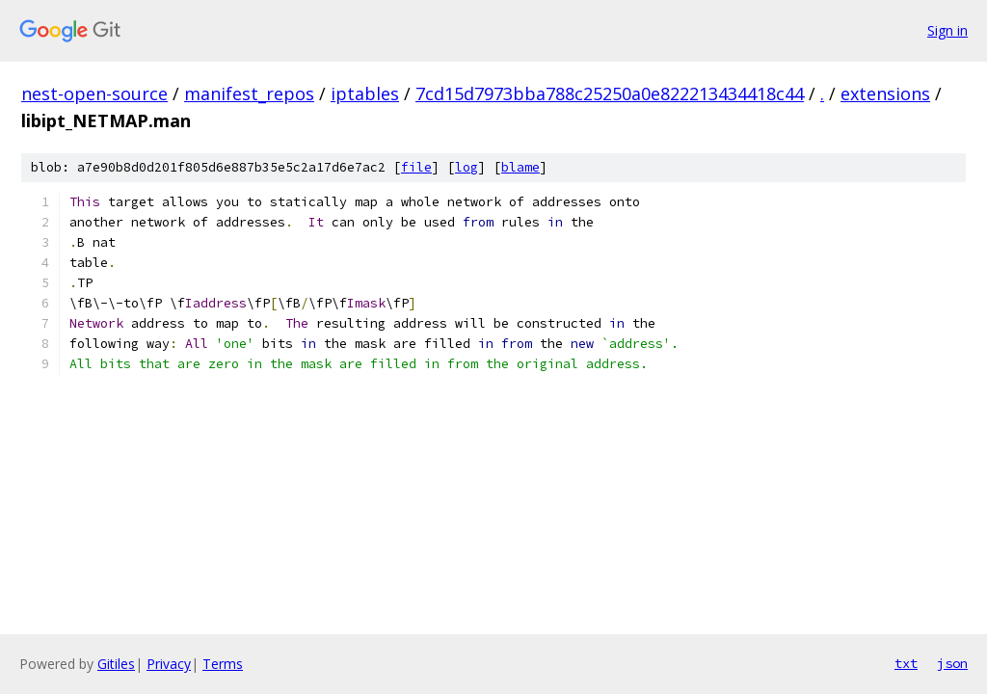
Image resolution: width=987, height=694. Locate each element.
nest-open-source (94, 93)
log (466, 167)
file (416, 167)
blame (520, 167)
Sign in (947, 30)
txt (906, 663)
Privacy (169, 663)
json (952, 663)
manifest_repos (249, 93)
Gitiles (116, 663)
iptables (365, 93)
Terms (222, 663)
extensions (885, 93)
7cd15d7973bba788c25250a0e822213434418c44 (609, 93)
